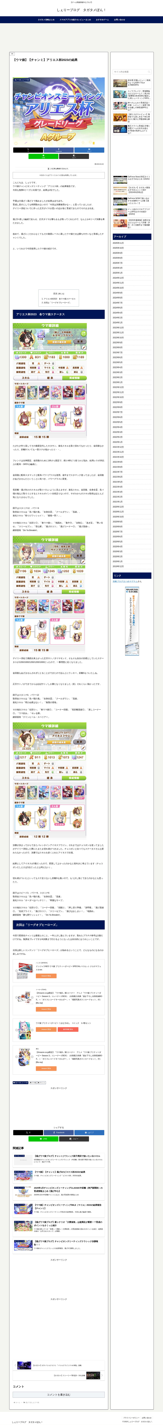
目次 (55, 294)
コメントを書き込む (59, 1394)
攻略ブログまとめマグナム (125, 581)
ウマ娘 (33, 1083)
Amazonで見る (46, 976)
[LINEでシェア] (43, 156)
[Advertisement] (59, 69)
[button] (74, 156)
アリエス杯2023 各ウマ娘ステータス (60, 299)
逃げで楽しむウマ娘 (20, 1083)
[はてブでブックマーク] (89, 150)
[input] (132, 72)
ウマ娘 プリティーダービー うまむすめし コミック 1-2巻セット (63, 1023)
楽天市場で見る (68, 1029)
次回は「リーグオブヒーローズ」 (57, 302)
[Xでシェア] (28, 150)
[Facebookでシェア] (59, 150)
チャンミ (41, 1083)
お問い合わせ (147, 1418)
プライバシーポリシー (131, 1418)
